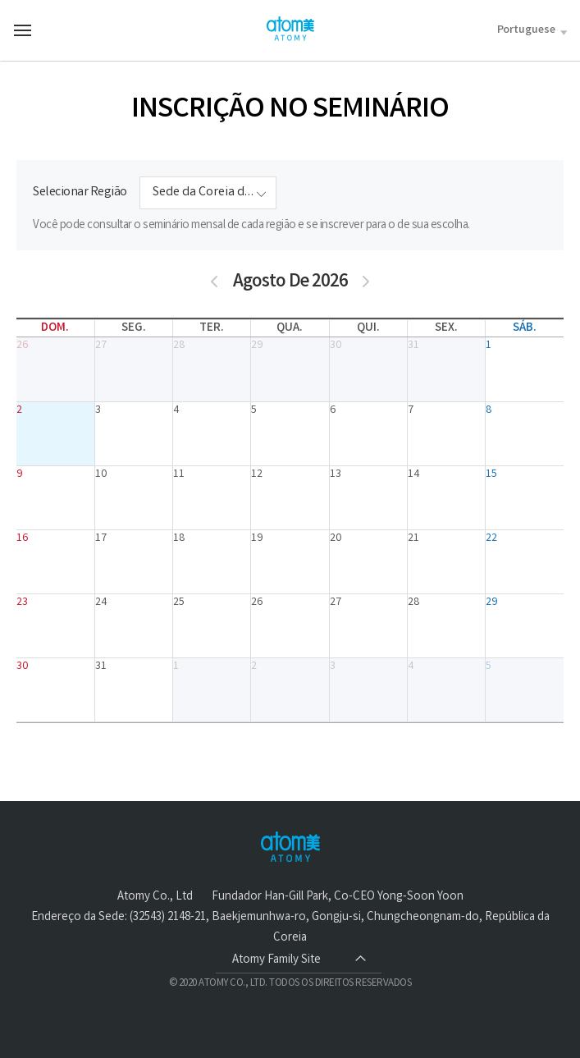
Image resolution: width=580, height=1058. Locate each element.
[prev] (214, 282)
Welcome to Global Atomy (290, 29)
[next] (366, 282)
